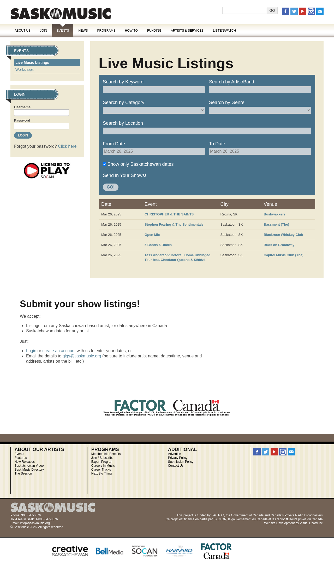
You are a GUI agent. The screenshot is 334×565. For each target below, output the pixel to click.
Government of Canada (247, 515)
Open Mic (152, 235)
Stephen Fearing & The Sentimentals (174, 224)
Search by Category (123, 102)
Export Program (102, 462)
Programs (106, 30)
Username (22, 107)
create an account (58, 351)
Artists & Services (187, 30)
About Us (23, 30)
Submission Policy (180, 462)
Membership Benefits (106, 454)
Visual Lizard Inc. (312, 523)
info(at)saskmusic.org (35, 523)
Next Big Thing (101, 473)
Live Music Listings (32, 62)
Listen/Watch (224, 30)
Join (43, 30)
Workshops (24, 69)
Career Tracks (101, 469)
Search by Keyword (123, 81)
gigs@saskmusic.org (82, 356)
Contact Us (175, 465)
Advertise (174, 454)
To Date (217, 143)
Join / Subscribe (102, 458)
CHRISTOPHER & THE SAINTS (169, 214)
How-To (131, 30)
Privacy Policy (178, 458)
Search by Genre (226, 102)
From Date (114, 143)
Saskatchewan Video (29, 465)
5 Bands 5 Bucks (158, 245)
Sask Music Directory (29, 469)
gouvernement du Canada (249, 519)
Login (31, 351)
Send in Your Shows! (124, 175)
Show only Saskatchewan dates (140, 164)
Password (22, 120)
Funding (154, 30)
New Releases (25, 462)
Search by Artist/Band (231, 81)
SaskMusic (60, 13)
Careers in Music (103, 465)
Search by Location (123, 123)
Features (21, 458)
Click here (67, 146)
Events (62, 30)
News (83, 30)
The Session (23, 473)
